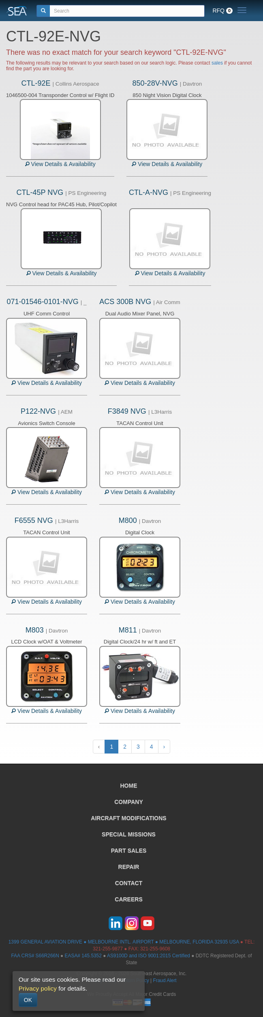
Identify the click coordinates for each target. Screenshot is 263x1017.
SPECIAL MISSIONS (129, 834)
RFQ (222, 10)
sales (217, 63)
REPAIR (128, 867)
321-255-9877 (108, 949)
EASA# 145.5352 (83, 956)
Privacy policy (38, 988)
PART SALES (129, 850)
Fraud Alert (164, 980)
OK (28, 1000)
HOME (128, 785)
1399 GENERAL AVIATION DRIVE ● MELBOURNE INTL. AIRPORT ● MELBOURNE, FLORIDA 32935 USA (124, 942)
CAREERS (128, 899)
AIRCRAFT (128, 818)
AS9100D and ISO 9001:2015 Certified (148, 956)
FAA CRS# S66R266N (35, 956)
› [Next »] (164, 746)
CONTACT (128, 883)
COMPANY (128, 802)
